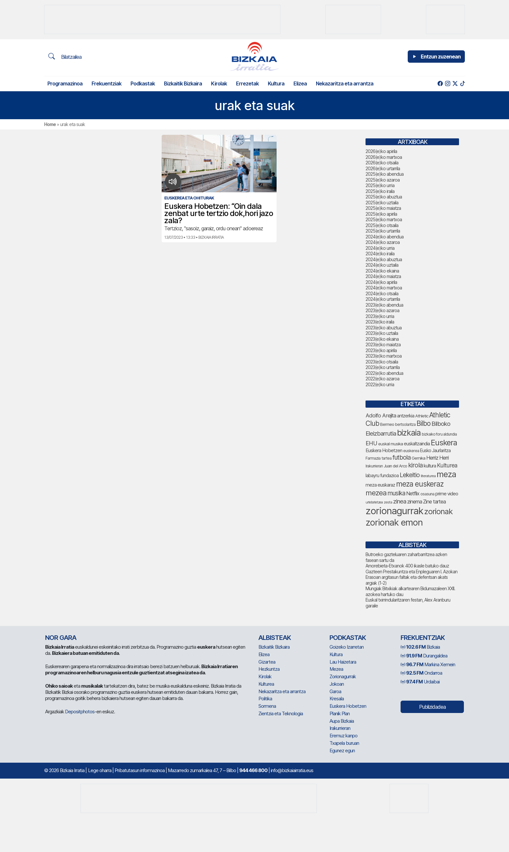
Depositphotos (79, 711)
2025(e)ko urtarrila (383, 231)
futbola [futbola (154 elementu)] (401, 457)
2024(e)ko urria (380, 248)
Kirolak (219, 83)
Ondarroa (421, 673)
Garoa (335, 691)
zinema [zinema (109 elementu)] (414, 501)
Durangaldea (424, 656)
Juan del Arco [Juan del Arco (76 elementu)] (395, 466)
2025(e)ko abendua (384, 174)
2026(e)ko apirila (381, 151)
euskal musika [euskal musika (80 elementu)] (390, 443)
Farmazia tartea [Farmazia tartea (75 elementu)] (378, 458)
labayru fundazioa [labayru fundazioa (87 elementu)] (382, 475)
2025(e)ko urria (380, 185)
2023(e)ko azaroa (382, 310)
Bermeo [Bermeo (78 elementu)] (387, 424)
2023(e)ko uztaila (382, 333)
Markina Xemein (428, 664)
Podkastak (142, 83)
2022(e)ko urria (380, 384)
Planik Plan (339, 713)
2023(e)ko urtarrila (383, 367)
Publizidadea (432, 707)
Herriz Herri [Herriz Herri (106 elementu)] (437, 458)
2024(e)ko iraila (380, 253)
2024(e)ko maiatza (383, 276)
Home (50, 124)
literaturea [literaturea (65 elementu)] (428, 476)
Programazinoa (64, 83)
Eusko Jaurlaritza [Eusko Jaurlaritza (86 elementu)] (435, 450)
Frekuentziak (106, 83)
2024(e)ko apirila (381, 282)
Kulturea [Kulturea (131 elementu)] (447, 465)
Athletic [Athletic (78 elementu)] (421, 415)
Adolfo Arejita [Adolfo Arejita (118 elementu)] (381, 415)
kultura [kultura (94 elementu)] (430, 466)
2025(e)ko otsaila (382, 225)
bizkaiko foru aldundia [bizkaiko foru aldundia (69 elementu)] (439, 434)
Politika (265, 698)
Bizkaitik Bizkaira (183, 83)
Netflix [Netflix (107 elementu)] (412, 493)
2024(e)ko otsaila (382, 293)
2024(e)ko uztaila (382, 265)
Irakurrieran (339, 728)
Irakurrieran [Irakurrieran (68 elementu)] (374, 466)
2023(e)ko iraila (380, 321)
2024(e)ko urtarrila (383, 299)
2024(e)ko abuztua (384, 259)
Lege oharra (99, 770)
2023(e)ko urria (380, 316)
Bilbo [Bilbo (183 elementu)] (423, 423)
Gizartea (266, 662)
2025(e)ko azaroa (383, 180)
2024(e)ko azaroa (383, 242)
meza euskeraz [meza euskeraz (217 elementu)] (419, 483)
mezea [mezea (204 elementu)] (376, 493)
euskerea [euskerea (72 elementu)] (411, 450)
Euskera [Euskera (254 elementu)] (444, 442)
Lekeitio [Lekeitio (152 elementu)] (410, 475)
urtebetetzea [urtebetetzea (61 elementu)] (374, 502)
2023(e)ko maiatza (383, 344)
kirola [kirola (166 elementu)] (415, 465)
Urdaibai (420, 682)
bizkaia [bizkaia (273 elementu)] (409, 433)
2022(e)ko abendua (384, 373)
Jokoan (336, 684)
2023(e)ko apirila (381, 350)
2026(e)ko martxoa (384, 157)
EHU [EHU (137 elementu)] (371, 443)
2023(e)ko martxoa (384, 356)
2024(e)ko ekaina (382, 270)
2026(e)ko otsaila (382, 162)
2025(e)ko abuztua (384, 196)
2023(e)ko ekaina (382, 339)
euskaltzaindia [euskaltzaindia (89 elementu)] (417, 443)
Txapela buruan (344, 743)
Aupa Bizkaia (341, 721)
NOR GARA (60, 638)
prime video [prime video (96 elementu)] (446, 494)
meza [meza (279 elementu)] (446, 474)
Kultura (276, 83)
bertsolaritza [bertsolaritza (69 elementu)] (405, 424)
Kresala (336, 698)
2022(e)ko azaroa (382, 378)
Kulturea (266, 684)
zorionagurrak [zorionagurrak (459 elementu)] (394, 510)
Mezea (336, 669)
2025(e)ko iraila (380, 191)
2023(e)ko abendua (384, 305)
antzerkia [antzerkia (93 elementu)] (405, 416)
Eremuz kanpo (343, 735)
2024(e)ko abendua (384, 236)
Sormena (267, 706)
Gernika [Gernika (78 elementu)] (418, 458)
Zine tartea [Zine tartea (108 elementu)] (434, 501)
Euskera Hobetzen (347, 706)
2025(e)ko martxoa (384, 219)
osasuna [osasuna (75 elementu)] (427, 493)
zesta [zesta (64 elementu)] (388, 502)
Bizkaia (420, 647)
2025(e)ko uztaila (382, 202)
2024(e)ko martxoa (384, 287)
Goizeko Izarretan (346, 647)
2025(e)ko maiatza (383, 208)
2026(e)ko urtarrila (383, 168)
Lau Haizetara (342, 662)
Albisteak (274, 638)
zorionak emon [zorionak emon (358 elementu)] (394, 522)
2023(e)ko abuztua (384, 327)
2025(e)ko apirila (381, 214)
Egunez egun (342, 750)
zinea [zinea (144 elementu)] (399, 501)
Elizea (300, 83)
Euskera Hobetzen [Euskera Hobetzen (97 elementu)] (384, 450)
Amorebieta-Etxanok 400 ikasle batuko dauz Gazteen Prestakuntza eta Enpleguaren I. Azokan (411, 568)
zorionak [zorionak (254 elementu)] (438, 511)
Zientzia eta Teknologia (280, 713)
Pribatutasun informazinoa (140, 770)
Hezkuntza (268, 669)
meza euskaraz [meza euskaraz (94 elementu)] (380, 485)
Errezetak (247, 83)
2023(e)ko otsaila (382, 361)
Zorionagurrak (342, 676)
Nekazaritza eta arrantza (344, 83)
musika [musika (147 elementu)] (396, 493)
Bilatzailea (64, 56)
